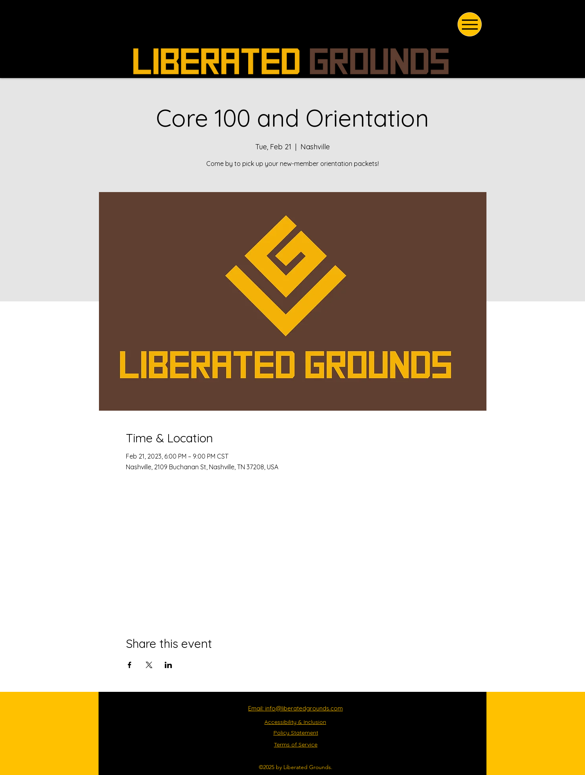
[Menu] (470, 24)
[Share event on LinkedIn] (168, 665)
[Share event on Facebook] (129, 665)
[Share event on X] (149, 665)
